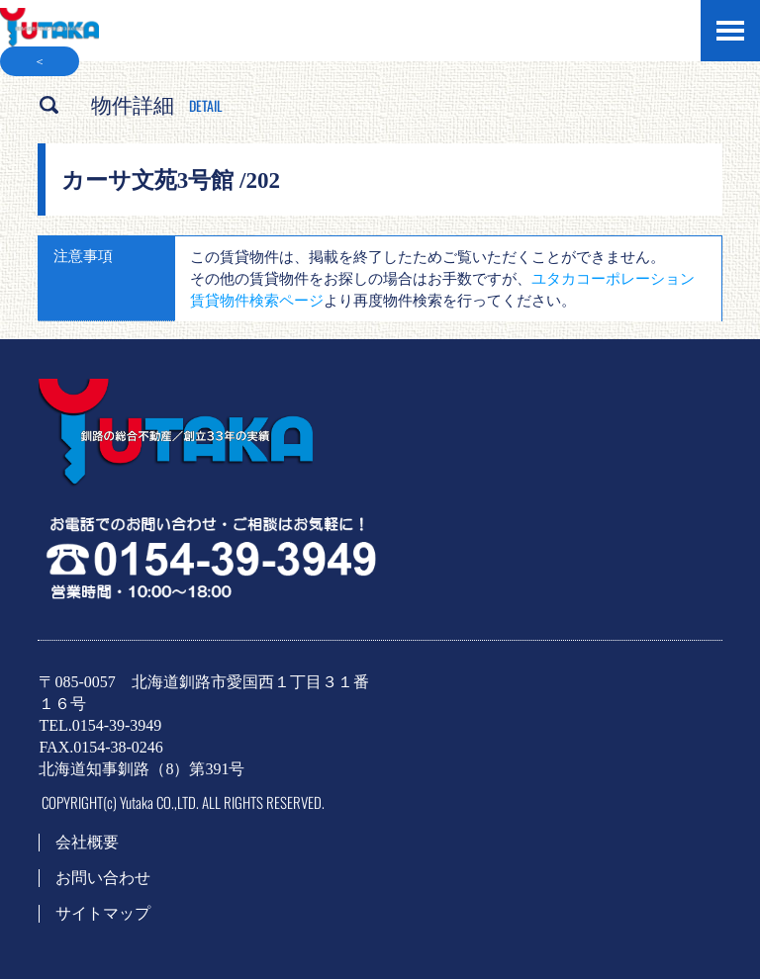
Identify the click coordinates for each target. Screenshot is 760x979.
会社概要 (87, 842)
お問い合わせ (102, 877)
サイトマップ (102, 913)
